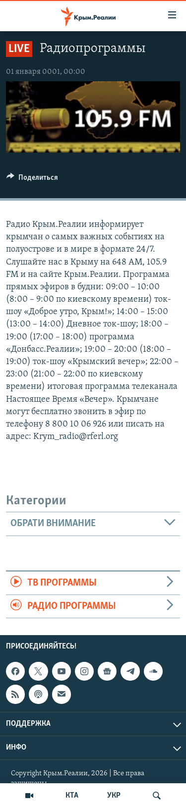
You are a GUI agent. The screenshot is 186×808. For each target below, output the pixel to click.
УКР (114, 796)
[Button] (32, 179)
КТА (71, 796)
